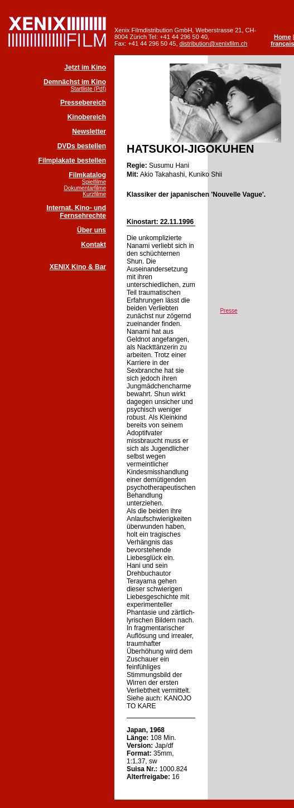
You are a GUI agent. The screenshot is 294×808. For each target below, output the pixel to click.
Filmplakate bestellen (72, 160)
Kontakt (93, 245)
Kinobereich (87, 117)
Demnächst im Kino (75, 82)
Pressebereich (83, 102)
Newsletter (89, 131)
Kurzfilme (94, 194)
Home (282, 36)
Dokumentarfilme (85, 188)
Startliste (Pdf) (88, 89)
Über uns (91, 230)
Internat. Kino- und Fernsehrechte (76, 212)
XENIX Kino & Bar (78, 267)
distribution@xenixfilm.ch (214, 43)
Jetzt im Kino (85, 67)
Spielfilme (94, 182)
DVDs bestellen (81, 146)
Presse (228, 311)
